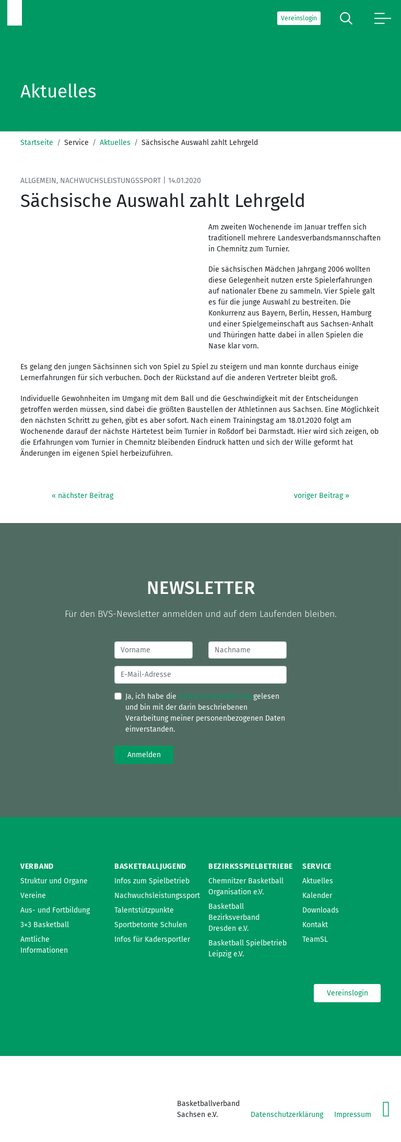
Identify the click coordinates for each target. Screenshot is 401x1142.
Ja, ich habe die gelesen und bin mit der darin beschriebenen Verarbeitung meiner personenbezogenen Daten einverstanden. (205, 713)
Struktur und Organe (54, 881)
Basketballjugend (150, 866)
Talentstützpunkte (144, 910)
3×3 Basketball (44, 924)
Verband (37, 866)
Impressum (352, 1114)
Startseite (36, 142)
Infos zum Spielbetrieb (152, 881)
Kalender (317, 895)
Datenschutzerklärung (215, 696)
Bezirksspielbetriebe (250, 866)
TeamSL (315, 939)
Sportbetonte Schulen (150, 924)
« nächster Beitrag (82, 495)
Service (317, 866)
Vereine (33, 895)
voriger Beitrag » (321, 495)
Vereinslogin (299, 18)
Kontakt (315, 924)
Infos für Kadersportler (152, 939)
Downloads (320, 910)
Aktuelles (115, 142)
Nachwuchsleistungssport (157, 895)
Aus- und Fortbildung (55, 910)
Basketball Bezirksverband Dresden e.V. (234, 917)
